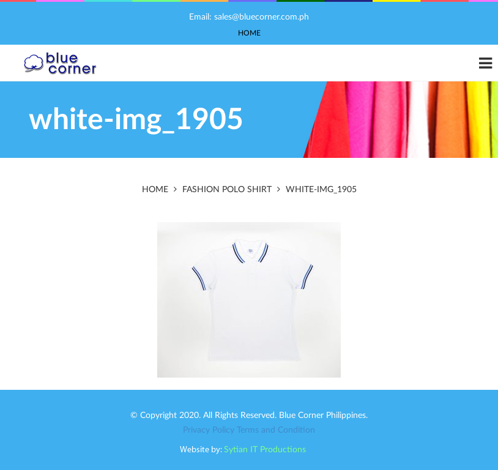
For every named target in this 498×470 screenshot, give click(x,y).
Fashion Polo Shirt (227, 189)
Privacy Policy (208, 430)
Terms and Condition (276, 430)
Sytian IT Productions (265, 450)
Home (249, 33)
